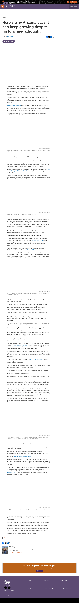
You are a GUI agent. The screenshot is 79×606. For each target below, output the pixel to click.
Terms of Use (30, 585)
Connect (42, 12)
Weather (56, 12)
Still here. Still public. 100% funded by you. (39, 568)
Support (35, 12)
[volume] (6, 9)
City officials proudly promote (14, 108)
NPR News (5, 20)
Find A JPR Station (63, 583)
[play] (3, 9)
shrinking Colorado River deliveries (22, 459)
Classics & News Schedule (65, 585)
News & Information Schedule (66, 591)
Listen (14, 12)
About (49, 12)
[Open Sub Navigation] (10, 12)
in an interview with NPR (28, 252)
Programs (21, 12)
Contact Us (30, 583)
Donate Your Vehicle (48, 588)
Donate (75, 3)
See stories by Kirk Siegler (16, 555)
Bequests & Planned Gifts (49, 591)
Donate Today (46, 583)
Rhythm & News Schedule (65, 588)
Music (8, 12)
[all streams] (73, 9)
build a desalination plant (36, 362)
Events (29, 12)
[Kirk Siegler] (5, 552)
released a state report (37, 243)
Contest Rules (30, 591)
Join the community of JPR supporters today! (47, 570)
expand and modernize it (26, 396)
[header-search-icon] (68, 3)
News (2, 12)
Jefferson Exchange (65, 12)
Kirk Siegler (10, 39)
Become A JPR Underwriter (49, 585)
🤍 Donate (39, 573)
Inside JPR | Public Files (32, 588)
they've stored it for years (20, 348)
